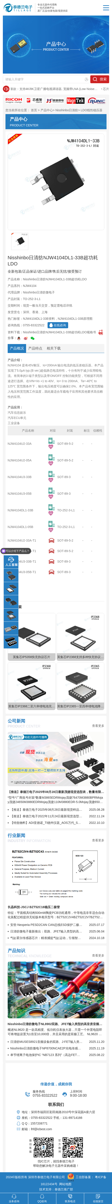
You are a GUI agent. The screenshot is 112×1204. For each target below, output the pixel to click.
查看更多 (98, 725)
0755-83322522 (33, 325)
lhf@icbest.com (41, 1129)
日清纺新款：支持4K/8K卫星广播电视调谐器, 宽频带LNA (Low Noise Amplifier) (60, 89)
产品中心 (47, 110)
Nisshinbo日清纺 (66, 110)
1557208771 (39, 1123)
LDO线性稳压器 (91, 110)
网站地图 (65, 1184)
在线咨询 (60, 325)
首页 (34, 110)
